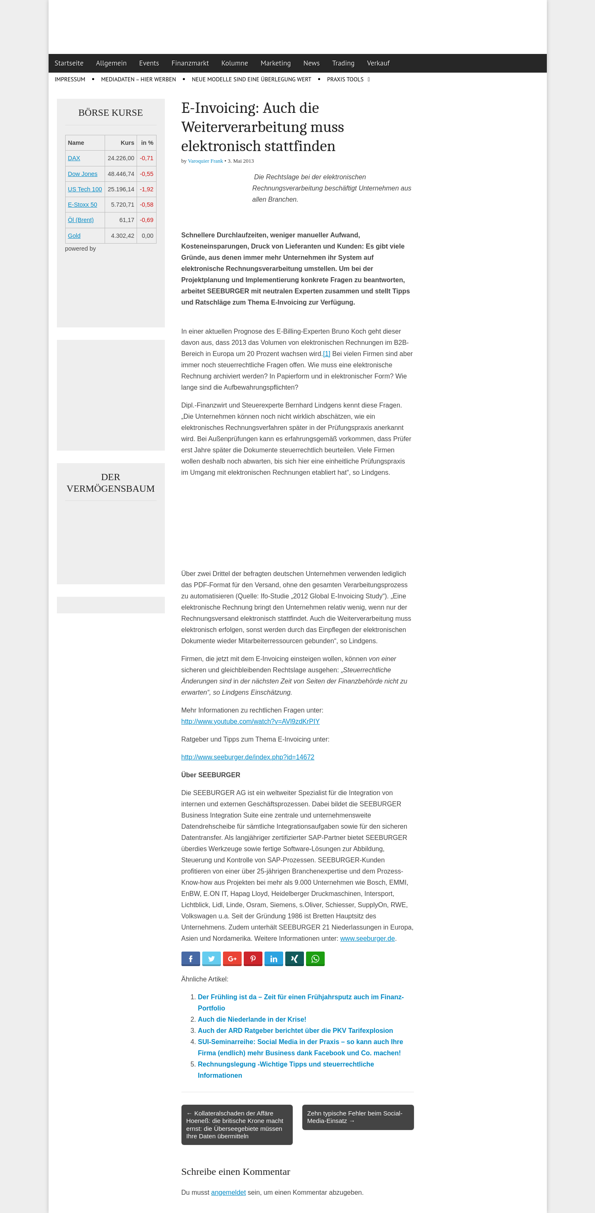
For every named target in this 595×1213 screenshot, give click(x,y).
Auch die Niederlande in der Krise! (252, 1019)
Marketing (276, 63)
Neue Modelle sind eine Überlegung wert (251, 79)
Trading (343, 63)
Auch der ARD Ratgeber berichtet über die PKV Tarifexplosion (295, 1030)
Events (149, 63)
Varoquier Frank (205, 161)
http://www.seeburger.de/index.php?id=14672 (248, 757)
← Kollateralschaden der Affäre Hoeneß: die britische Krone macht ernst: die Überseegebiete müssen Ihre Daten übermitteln (235, 1125)
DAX (74, 158)
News (312, 63)
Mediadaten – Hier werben (138, 79)
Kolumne (234, 63)
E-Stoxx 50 (82, 204)
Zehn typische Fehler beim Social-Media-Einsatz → (355, 1117)
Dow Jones (83, 174)
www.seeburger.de (367, 938)
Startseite (69, 63)
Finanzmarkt (190, 63)
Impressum (70, 79)
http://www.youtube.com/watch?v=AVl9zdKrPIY (250, 721)
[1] (327, 353)
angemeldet (228, 1192)
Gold (74, 235)
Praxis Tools (345, 79)
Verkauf (378, 63)
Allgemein (111, 63)
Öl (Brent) (81, 220)
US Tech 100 (85, 189)
